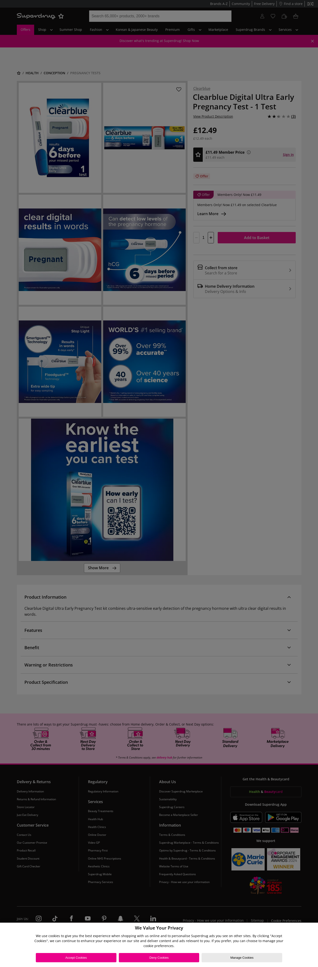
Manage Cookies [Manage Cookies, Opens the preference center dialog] (241, 957)
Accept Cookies (76, 957)
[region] (159, 945)
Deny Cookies (159, 957)
